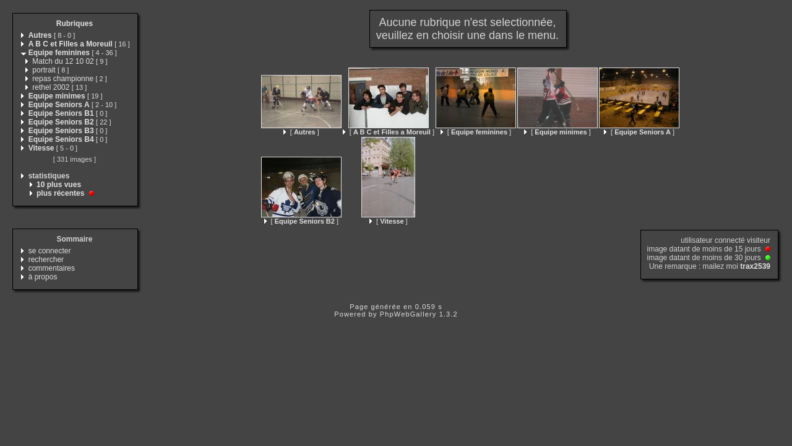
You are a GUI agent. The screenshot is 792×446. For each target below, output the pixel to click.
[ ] (301, 132)
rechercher (46, 259)
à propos (43, 277)
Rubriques (74, 23)
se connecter (49, 251)
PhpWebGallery (408, 314)
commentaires (51, 268)
